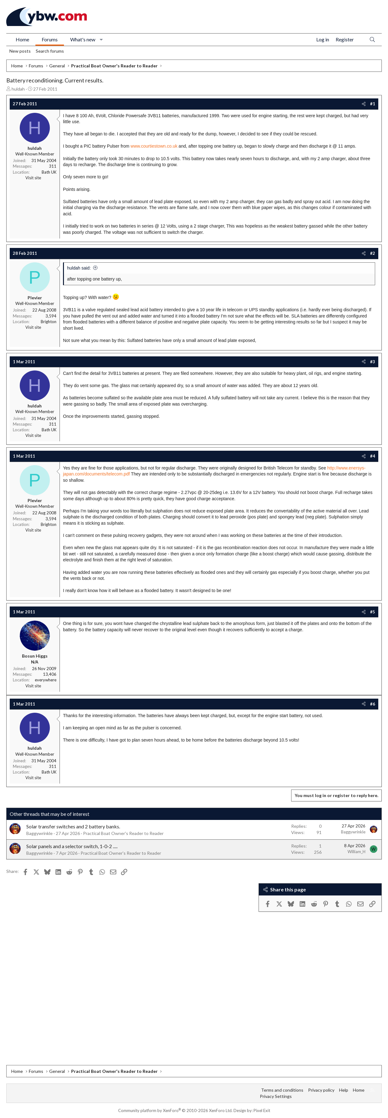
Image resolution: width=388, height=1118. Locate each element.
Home (22, 39)
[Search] (372, 40)
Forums (50, 39)
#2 (372, 253)
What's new (82, 39)
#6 (372, 703)
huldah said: (79, 267)
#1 (372, 103)
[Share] (363, 104)
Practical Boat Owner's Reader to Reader (123, 833)
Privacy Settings (276, 1096)
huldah (18, 89)
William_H (356, 851)
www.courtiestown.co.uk (154, 146)
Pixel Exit (262, 1110)
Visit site (33, 177)
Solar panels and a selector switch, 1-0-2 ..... (72, 846)
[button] (101, 39)
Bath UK (49, 172)
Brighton (48, 321)
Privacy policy (321, 1090)
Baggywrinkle (39, 833)
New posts (20, 51)
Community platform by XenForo (175, 1110)
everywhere (45, 679)
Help (343, 1090)
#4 (372, 456)
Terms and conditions (282, 1090)
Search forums (50, 51)
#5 (372, 611)
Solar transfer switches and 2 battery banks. (73, 826)
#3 (372, 361)
